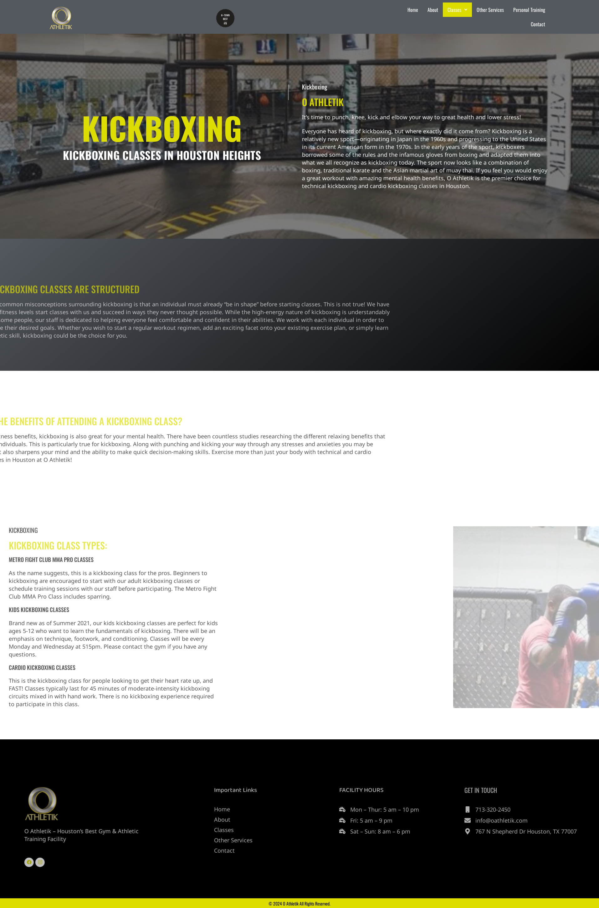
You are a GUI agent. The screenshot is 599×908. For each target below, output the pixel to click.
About (432, 9)
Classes (457, 9)
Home (412, 9)
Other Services (490, 9)
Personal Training (529, 9)
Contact (538, 24)
